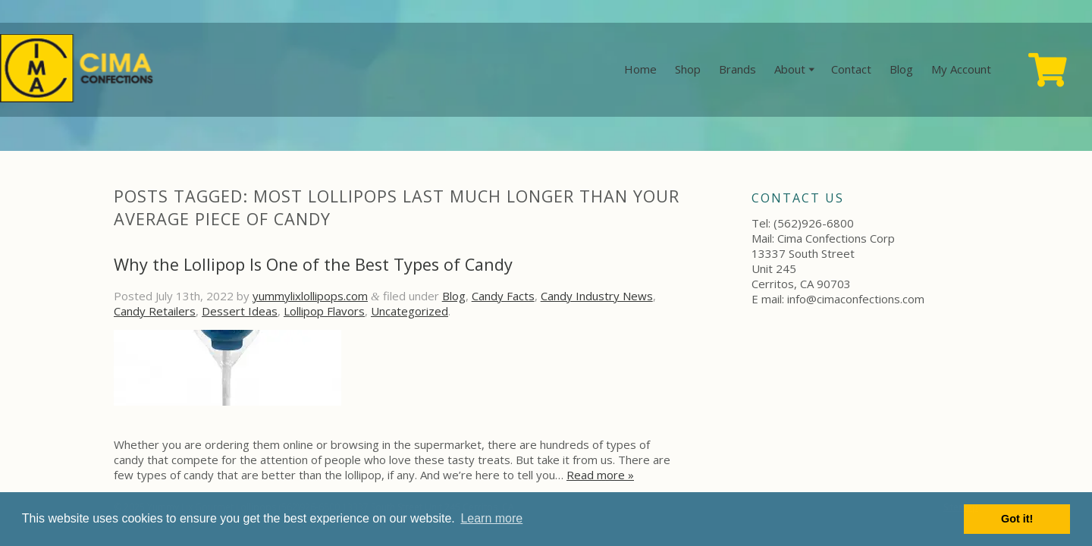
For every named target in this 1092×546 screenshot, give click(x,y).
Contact (851, 69)
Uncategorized (409, 310)
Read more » (600, 474)
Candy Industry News (597, 295)
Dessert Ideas (240, 310)
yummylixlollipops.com (310, 295)
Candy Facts (503, 295)
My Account (961, 69)
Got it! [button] (1017, 519)
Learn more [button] (491, 518)
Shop (688, 69)
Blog (901, 69)
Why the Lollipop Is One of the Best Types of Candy (313, 264)
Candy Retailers (155, 310)
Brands (737, 69)
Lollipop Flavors (324, 310)
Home (640, 69)
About (789, 69)
